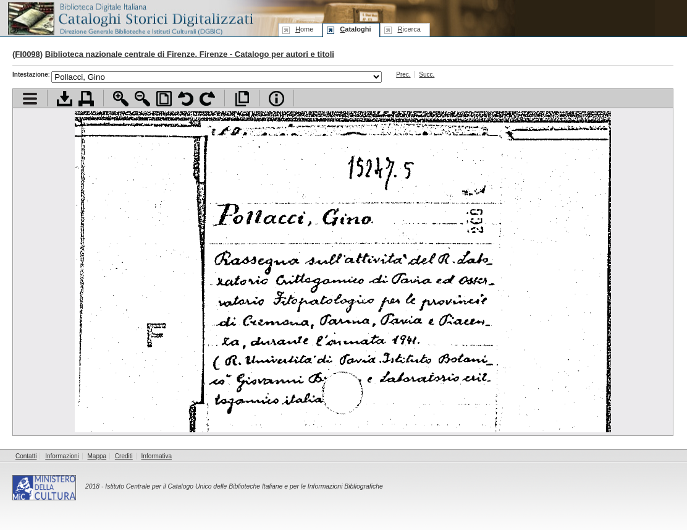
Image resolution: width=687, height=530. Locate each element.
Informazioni (61, 456)
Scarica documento (64, 98)
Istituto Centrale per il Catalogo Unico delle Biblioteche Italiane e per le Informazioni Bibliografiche (243, 486)
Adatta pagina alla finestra (164, 98)
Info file (276, 98)
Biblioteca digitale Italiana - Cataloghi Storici (129, 17)
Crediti (124, 456)
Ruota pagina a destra (207, 98)
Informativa (156, 456)
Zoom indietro (142, 98)
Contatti (25, 456)
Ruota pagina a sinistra (185, 98)
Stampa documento (86, 98)
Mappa (97, 456)
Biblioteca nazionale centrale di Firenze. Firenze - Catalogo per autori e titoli (189, 54)
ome (304, 29)
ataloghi (355, 29)
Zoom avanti (121, 98)
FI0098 (27, 54)
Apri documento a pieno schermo (242, 98)
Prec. (403, 74)
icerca (408, 29)
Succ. (426, 74)
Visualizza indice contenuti (30, 98)
